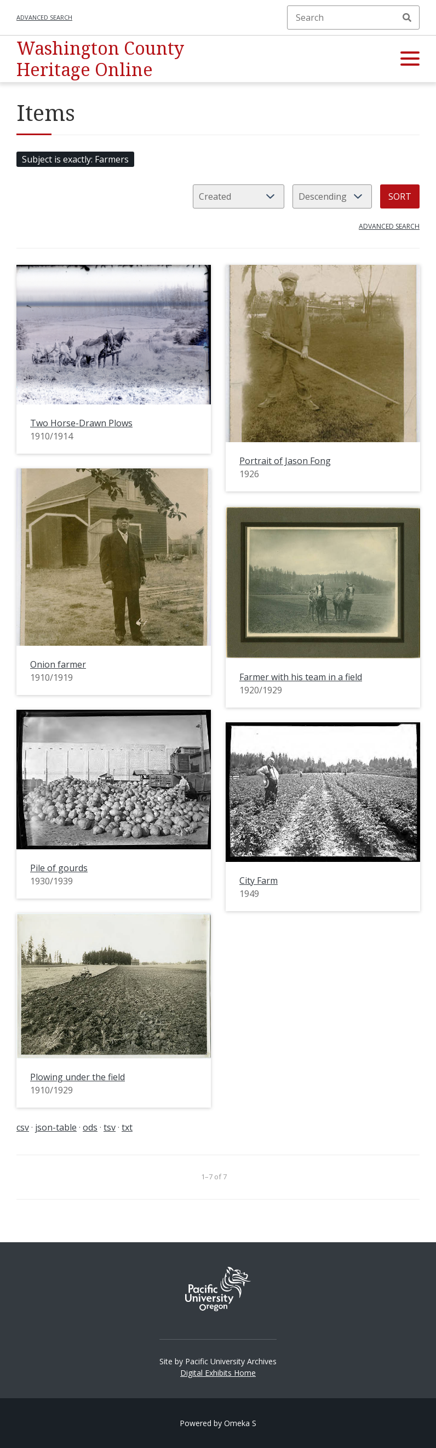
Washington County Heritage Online (100, 58)
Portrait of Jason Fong (285, 461)
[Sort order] (332, 196)
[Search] (353, 17)
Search (407, 17)
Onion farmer (58, 664)
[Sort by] (238, 196)
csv (22, 1127)
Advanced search (44, 17)
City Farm (258, 880)
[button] (410, 59)
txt (127, 1127)
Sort (399, 196)
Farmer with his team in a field (300, 677)
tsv (110, 1127)
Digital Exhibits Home (218, 1373)
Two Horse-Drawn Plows (81, 423)
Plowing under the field (77, 1077)
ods (90, 1127)
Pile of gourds (59, 868)
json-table (56, 1127)
